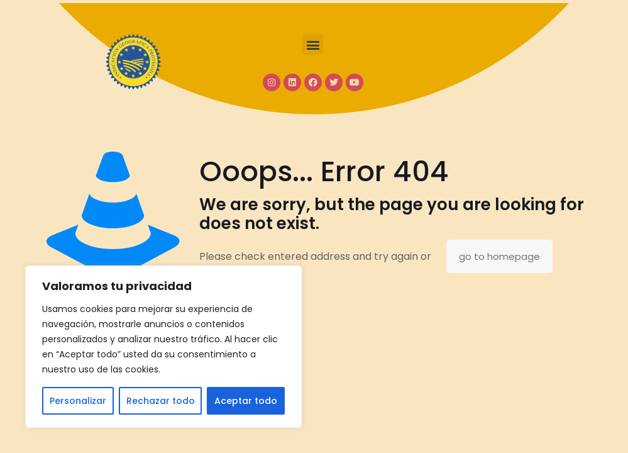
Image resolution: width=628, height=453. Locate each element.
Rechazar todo (160, 400)
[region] (163, 347)
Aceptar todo (245, 400)
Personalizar (78, 400)
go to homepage (499, 256)
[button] (312, 44)
